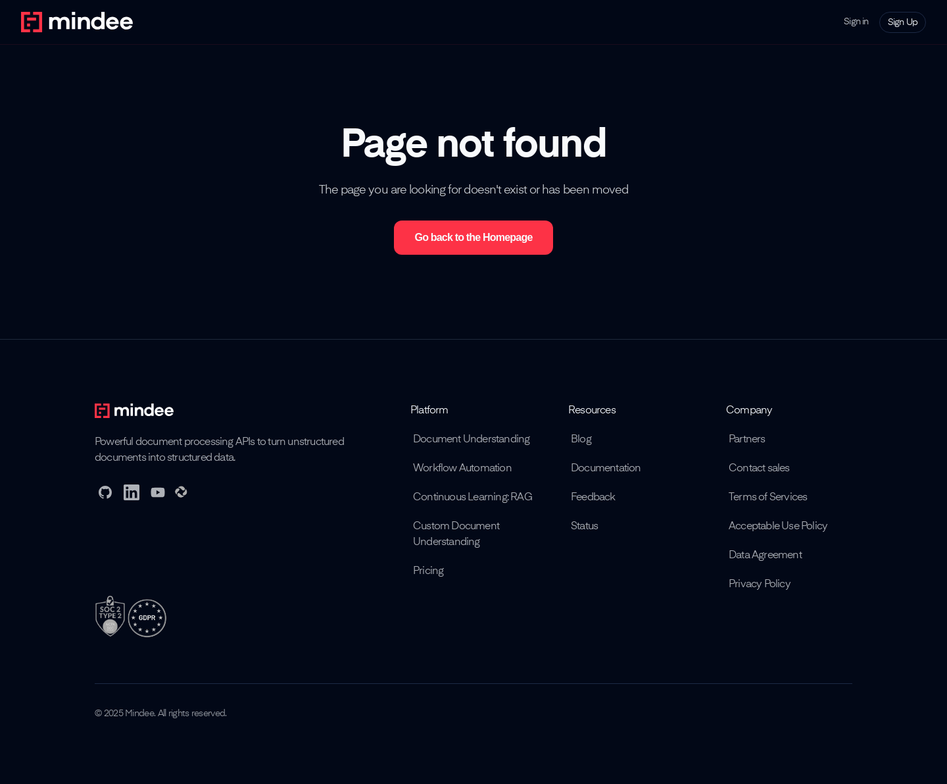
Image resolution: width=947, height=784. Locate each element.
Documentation (606, 468)
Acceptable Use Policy (778, 526)
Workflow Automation (462, 468)
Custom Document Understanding (456, 534)
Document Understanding (471, 439)
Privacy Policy (759, 584)
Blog (581, 439)
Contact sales (759, 468)
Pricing (428, 571)
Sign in (856, 21)
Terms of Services (768, 497)
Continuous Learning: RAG (472, 497)
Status (584, 526)
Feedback (593, 497)
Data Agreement (765, 555)
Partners (747, 439)
